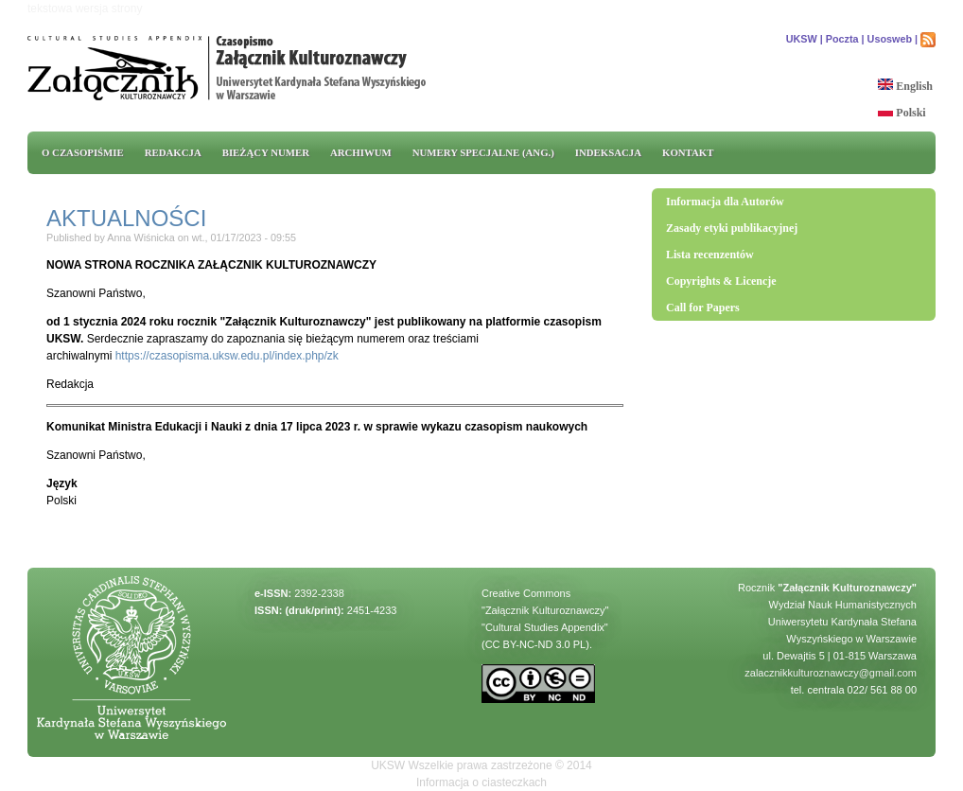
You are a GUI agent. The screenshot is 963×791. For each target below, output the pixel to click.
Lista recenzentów (710, 254)
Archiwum (361, 152)
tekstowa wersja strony (84, 8)
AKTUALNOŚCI (126, 218)
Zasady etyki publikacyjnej (731, 228)
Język (62, 483)
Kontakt (687, 152)
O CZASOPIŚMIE (83, 152)
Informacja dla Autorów (725, 201)
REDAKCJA (173, 152)
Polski (901, 112)
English (905, 86)
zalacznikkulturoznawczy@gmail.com (830, 672)
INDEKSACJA (608, 152)
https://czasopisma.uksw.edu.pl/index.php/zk (227, 355)
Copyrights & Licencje (721, 281)
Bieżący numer (265, 152)
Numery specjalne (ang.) (483, 152)
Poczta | (845, 38)
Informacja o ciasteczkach (481, 782)
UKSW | (804, 38)
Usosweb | (892, 38)
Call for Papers (703, 307)
